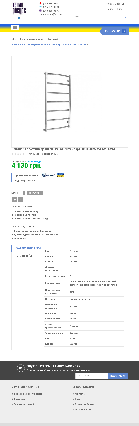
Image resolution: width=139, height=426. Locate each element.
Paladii (35, 175)
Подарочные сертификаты (28, 394)
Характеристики (28, 248)
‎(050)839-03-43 (51, 3)
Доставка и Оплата (84, 404)
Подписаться (117, 376)
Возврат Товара (83, 409)
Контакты (80, 394)
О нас (77, 399)
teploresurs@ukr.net (51, 14)
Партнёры (19, 399)
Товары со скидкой (24, 404)
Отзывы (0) (24, 255)
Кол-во (14, 193)
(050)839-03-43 (51, 11)
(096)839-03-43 (51, 7)
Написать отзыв (49, 154)
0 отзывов (33, 154)
